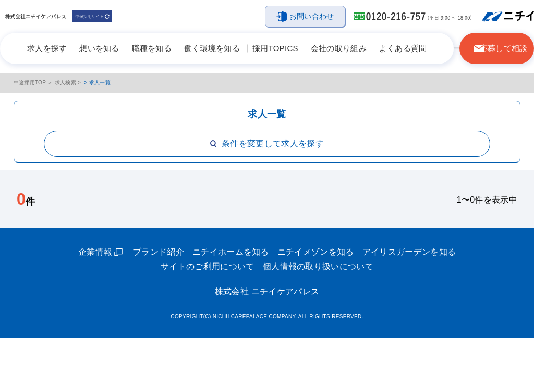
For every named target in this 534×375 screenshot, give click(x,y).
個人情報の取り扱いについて (318, 266)
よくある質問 (403, 48)
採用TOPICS (275, 48)
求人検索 (65, 82)
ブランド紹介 (158, 251)
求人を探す (47, 48)
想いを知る (99, 48)
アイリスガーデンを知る (409, 251)
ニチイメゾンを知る (315, 251)
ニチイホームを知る (230, 251)
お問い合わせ (311, 16)
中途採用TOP (30, 82)
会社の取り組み (339, 48)
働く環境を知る (212, 48)
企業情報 (95, 251)
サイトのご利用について (207, 266)
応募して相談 (504, 48)
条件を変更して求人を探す (267, 143)
